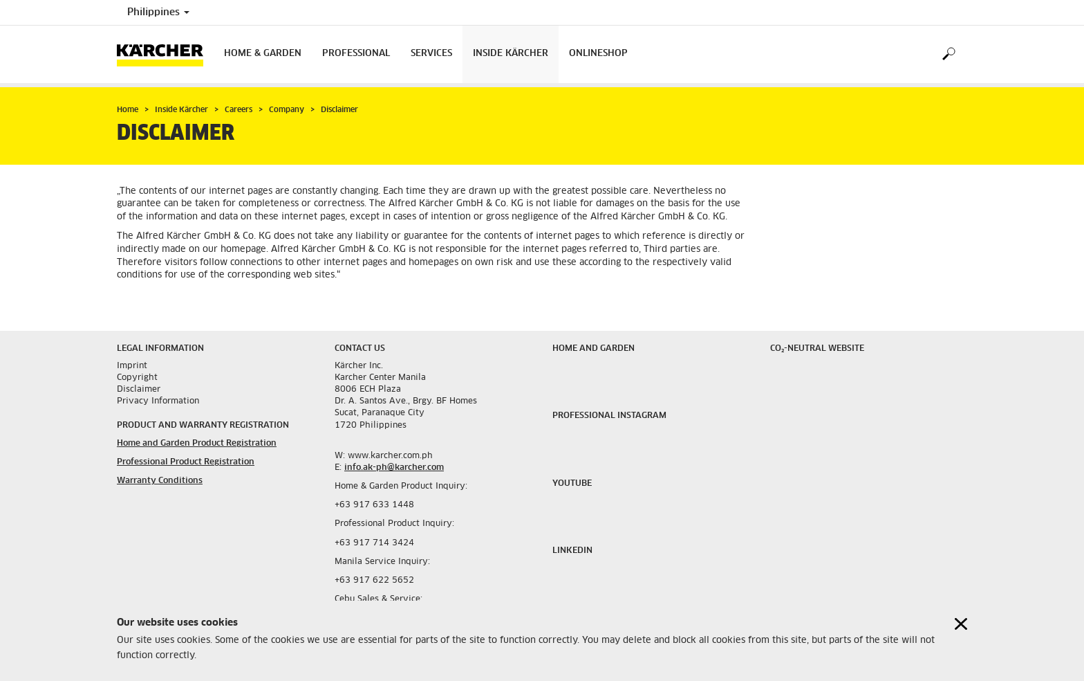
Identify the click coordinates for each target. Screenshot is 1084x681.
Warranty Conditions (160, 481)
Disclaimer (138, 389)
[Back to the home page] (165, 54)
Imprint (132, 366)
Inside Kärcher (510, 53)
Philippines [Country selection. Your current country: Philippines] (158, 12)
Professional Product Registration (185, 462)
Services (431, 53)
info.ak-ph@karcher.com (394, 468)
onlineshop (598, 53)
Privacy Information (158, 401)
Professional (356, 53)
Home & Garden (262, 53)
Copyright (137, 378)
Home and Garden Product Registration (197, 443)
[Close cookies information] (961, 624)
